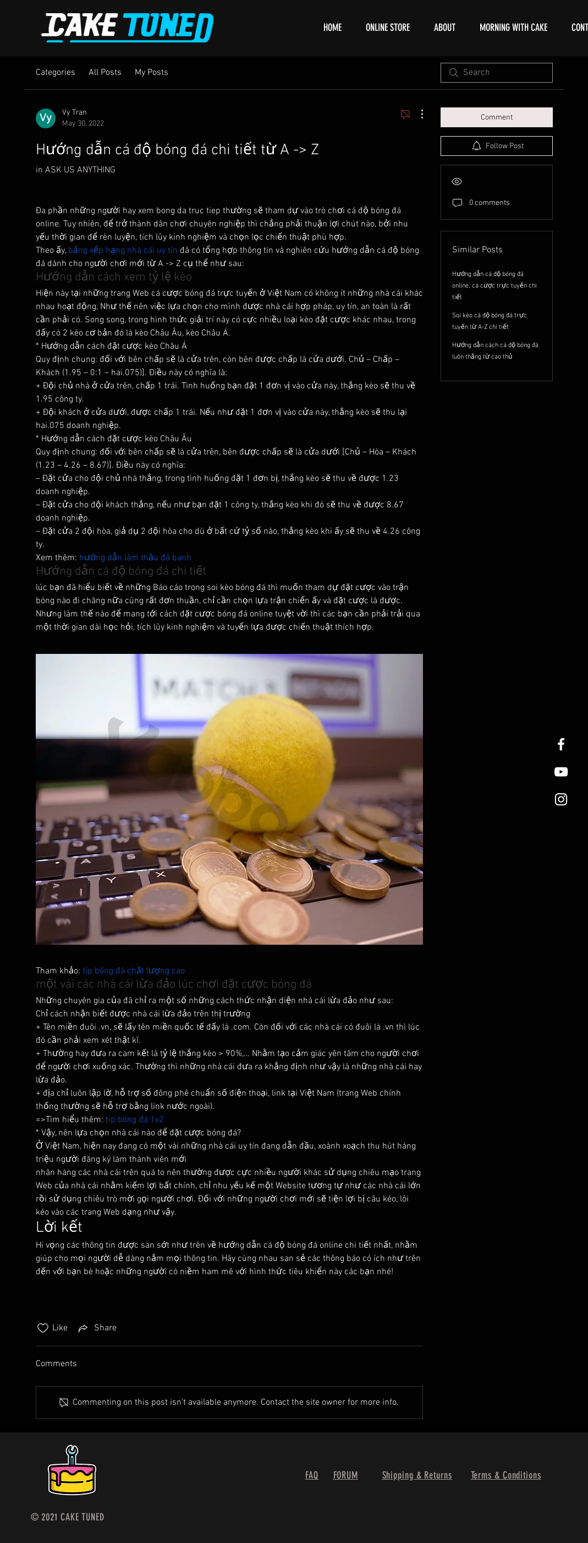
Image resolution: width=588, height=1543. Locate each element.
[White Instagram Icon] (561, 799)
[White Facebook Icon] (561, 744)
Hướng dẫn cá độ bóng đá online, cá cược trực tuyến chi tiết (494, 285)
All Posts (105, 72)
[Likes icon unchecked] (43, 1328)
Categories (55, 72)
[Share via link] (96, 1328)
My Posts (151, 72)
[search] (497, 73)
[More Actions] (416, 114)
